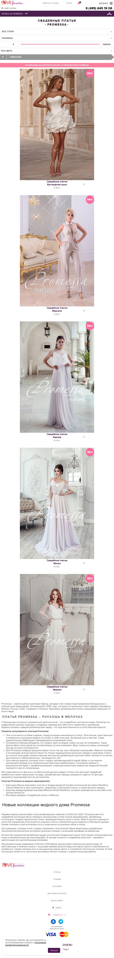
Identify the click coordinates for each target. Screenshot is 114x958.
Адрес (58, 908)
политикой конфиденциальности (25, 944)
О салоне (57, 886)
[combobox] (57, 31)
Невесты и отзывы (51, 3)
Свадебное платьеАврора (57, 436)
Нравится (84, 184)
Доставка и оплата (57, 893)
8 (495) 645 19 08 (99, 8)
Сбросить (15, 57)
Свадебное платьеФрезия (57, 688)
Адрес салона (10, 8)
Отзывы (57, 879)
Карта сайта (57, 901)
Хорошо (54, 950)
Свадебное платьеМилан (57, 562)
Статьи (69, 3)
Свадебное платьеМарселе (57, 309)
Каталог (103, 3)
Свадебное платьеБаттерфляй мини (57, 183)
